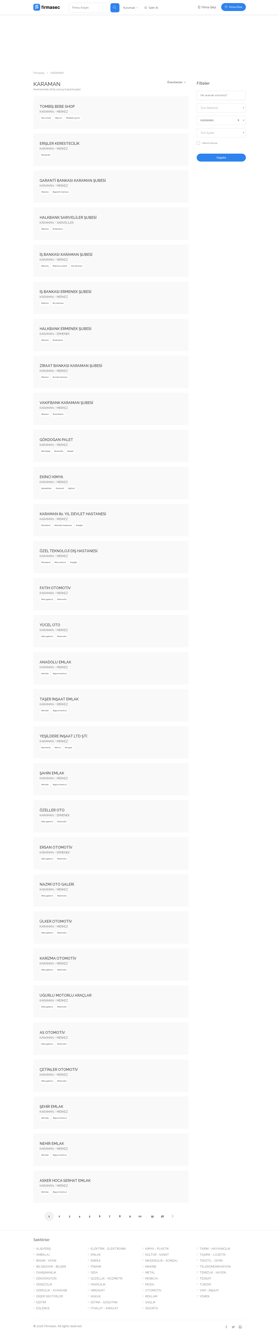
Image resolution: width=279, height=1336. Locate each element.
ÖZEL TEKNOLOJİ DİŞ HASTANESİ (68, 551)
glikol (72, 488)
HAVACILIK (98, 1284)
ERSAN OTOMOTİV (56, 847)
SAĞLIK (150, 1302)
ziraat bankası (61, 377)
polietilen (47, 488)
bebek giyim (74, 118)
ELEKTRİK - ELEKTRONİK (108, 1248)
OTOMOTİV (153, 1290)
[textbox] (221, 108)
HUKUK (96, 1296)
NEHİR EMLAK (52, 1143)
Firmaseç (38, 73)
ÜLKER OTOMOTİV (56, 921)
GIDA (94, 1272)
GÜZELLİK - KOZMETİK (107, 1278)
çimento (47, 747)
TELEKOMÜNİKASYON (215, 1266)
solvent (60, 488)
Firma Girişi (206, 7)
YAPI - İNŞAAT (209, 1290)
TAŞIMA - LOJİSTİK (213, 1254)
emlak (46, 673)
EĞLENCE (43, 1308)
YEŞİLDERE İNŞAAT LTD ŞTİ (63, 736)
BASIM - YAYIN (46, 1260)
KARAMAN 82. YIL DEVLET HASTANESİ (73, 514)
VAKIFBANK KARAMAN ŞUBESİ (66, 403)
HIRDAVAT (98, 1290)
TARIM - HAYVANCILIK (215, 1248)
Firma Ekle (233, 7)
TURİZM (205, 1284)
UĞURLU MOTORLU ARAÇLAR (65, 995)
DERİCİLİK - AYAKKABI (51, 1290)
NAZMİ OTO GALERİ (57, 884)
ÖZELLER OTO (52, 810)
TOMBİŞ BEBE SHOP (57, 106)
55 (152, 1216)
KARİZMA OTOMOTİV (58, 958)
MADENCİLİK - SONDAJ (161, 1260)
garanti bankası (61, 192)
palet (71, 451)
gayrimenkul (60, 673)
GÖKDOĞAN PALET (56, 440)
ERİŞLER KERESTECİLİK (59, 143)
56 (162, 1216)
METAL (150, 1272)
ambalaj (46, 451)
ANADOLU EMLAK (55, 662)
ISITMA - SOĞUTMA (104, 1302)
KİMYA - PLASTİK (157, 1248)
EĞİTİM (41, 1302)
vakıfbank (59, 414)
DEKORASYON (46, 1278)
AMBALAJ (43, 1254)
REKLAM (151, 1296)
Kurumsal (129, 7)
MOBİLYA (151, 1278)
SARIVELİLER (65, 222)
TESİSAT (205, 1278)
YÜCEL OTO (50, 625)
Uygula (221, 157)
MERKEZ (62, 111)
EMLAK (96, 1254)
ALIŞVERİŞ (43, 1248)
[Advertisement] (140, 41)
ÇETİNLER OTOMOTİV (59, 1069)
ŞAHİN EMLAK (52, 773)
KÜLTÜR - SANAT (157, 1254)
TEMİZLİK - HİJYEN (213, 1272)
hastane (46, 525)
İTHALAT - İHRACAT (104, 1308)
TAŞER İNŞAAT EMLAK (59, 699)
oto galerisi (48, 599)
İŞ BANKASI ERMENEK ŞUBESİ (65, 292)
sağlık (80, 525)
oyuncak (47, 118)
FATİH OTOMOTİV (55, 588)
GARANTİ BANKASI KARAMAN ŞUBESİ (73, 180)
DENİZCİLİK (44, 1284)
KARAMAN (47, 111)
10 (140, 1216)
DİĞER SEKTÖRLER (49, 1296)
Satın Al (151, 7)
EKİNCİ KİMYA (51, 477)
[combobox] (221, 107)
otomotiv (63, 599)
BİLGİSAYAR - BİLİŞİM (51, 1266)
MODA (149, 1284)
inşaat (69, 747)
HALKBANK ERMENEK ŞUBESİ (65, 329)
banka (46, 192)
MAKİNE (150, 1266)
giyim (59, 118)
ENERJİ (95, 1260)
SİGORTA (151, 1308)
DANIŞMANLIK (46, 1272)
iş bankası (77, 266)
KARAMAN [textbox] (206, 120)
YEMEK (205, 1296)
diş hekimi (61, 562)
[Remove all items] (237, 119)
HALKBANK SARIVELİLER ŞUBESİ (68, 217)
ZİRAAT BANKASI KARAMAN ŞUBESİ (71, 366)
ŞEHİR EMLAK (51, 1106)
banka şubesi (60, 266)
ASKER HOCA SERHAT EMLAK (65, 1180)
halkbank (58, 229)
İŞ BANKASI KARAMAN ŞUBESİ (66, 254)
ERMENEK (63, 334)
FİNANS (96, 1266)
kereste (46, 155)
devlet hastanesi (64, 525)
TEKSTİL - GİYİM (211, 1260)
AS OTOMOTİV (52, 1032)
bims (58, 747)
